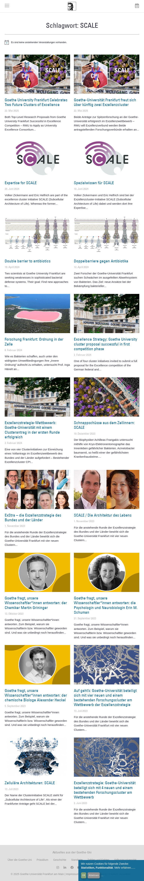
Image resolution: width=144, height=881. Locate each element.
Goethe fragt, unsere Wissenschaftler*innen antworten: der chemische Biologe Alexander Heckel (36, 695)
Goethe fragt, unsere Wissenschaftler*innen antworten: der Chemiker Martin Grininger (36, 603)
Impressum (72, 874)
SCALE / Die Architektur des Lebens (102, 515)
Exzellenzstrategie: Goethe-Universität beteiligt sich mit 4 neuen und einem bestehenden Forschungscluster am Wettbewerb (105, 790)
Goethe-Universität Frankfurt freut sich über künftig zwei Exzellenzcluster (105, 102)
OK (83, 875)
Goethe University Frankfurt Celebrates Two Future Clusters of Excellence (36, 102)
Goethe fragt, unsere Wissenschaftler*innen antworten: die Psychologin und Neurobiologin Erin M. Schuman (106, 605)
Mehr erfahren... (123, 867)
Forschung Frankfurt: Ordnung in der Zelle (34, 341)
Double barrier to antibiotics (27, 261)
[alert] (72, 42)
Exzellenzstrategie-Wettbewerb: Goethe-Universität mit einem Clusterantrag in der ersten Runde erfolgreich (32, 429)
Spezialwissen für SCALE (94, 182)
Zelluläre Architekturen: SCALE (30, 782)
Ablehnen (94, 875)
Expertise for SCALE (21, 182)
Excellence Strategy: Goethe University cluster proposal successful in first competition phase (105, 344)
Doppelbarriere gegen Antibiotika (101, 261)
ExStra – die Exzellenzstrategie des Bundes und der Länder (33, 517)
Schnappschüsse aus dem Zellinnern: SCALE (104, 425)
